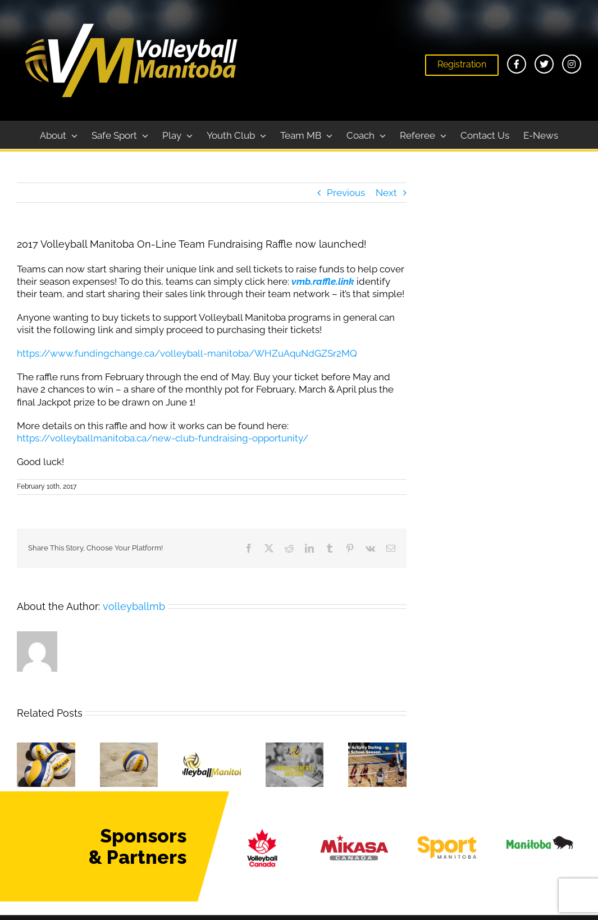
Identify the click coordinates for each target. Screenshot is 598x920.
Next (386, 192)
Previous (346, 192)
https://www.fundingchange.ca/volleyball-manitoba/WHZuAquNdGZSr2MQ (187, 353)
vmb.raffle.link (322, 281)
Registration (461, 64)
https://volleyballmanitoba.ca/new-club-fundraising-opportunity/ (162, 438)
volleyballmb (134, 606)
